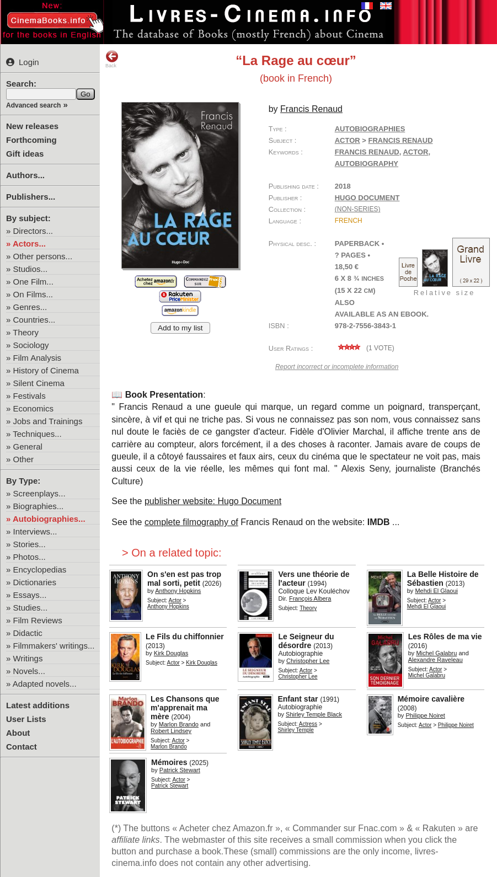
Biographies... (38, 506)
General (27, 446)
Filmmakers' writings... (54, 645)
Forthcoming (31, 140)
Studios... (30, 269)
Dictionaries (34, 582)
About (18, 732)
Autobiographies (370, 129)
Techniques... (37, 433)
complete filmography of (191, 522)
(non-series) (358, 209)
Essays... (30, 595)
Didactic (27, 633)
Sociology (31, 345)
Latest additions (38, 705)
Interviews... (35, 531)
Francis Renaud (367, 152)
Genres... (30, 307)
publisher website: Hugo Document (213, 501)
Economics (33, 408)
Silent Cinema (39, 383)
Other (23, 459)
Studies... (30, 607)
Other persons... (43, 256)
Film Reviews (37, 620)
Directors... (33, 231)
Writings (28, 658)
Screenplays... (39, 493)
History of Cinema (46, 370)
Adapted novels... (45, 683)
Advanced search (33, 105)
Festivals (29, 395)
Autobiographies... (49, 518)
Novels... (29, 671)
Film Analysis (37, 357)
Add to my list (180, 328)
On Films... (33, 294)
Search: (21, 83)
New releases (32, 126)
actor (415, 152)
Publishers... (30, 196)
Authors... (25, 175)
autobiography (366, 163)
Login (22, 62)
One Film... (33, 281)
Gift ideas (25, 153)
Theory (26, 332)
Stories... (29, 544)
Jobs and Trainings (48, 421)
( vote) (364, 348)
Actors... (29, 243)
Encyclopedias (40, 569)
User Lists (26, 719)
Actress (308, 724)
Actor (347, 140)
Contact (21, 746)
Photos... (29, 557)
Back (112, 59)
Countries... (34, 319)
